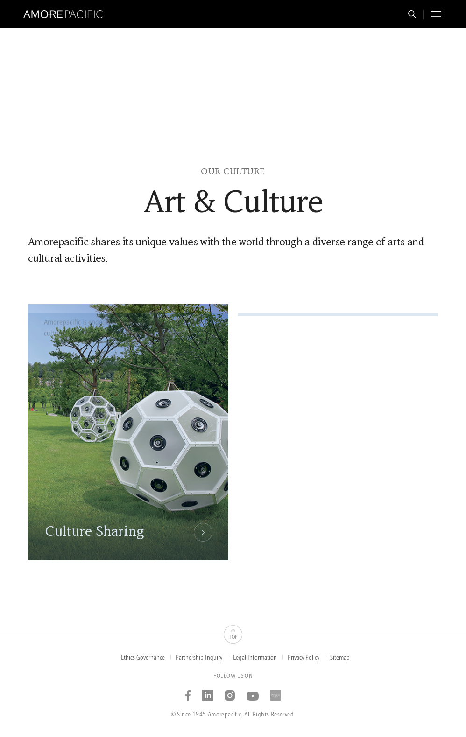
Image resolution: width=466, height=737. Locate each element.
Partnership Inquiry (199, 658)
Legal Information (255, 658)
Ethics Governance (143, 658)
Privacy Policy (303, 658)
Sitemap (340, 658)
